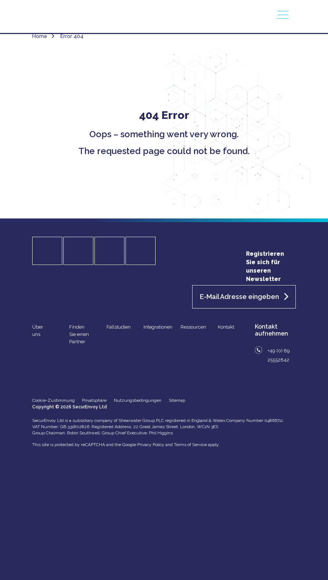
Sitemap (177, 400)
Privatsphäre (94, 400)
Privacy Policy (150, 444)
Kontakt (226, 327)
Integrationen (158, 327)
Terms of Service (190, 444)
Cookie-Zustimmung (53, 400)
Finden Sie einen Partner (79, 334)
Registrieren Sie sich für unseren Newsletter (265, 266)
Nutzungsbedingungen (137, 400)
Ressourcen (193, 327)
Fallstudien (119, 327)
